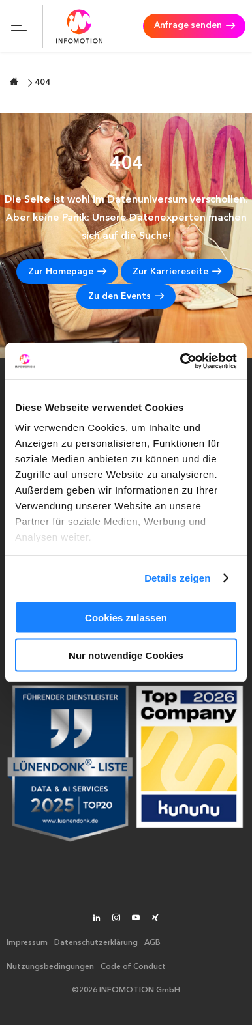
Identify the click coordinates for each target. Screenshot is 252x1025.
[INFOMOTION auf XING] (155, 918)
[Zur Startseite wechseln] (14, 81)
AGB (152, 943)
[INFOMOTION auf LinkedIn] (97, 918)
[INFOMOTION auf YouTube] (136, 918)
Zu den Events (119, 296)
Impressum (27, 943)
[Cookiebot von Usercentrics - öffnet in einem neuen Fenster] (181, 361)
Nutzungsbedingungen (50, 967)
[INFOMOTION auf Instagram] (116, 918)
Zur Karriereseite (170, 271)
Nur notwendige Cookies (126, 655)
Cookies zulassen (126, 617)
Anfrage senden (186, 26)
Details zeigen (177, 577)
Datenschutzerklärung (96, 943)
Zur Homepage (60, 271)
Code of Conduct (133, 967)
